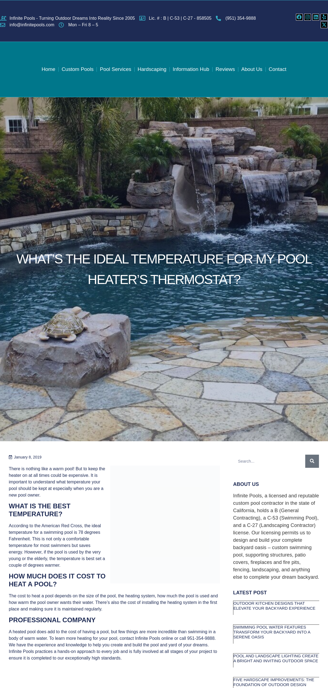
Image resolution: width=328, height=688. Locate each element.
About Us (253, 69)
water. (88, 602)
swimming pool (58, 532)
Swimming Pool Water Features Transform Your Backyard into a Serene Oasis (271, 632)
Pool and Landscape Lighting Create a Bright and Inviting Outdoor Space (275, 658)
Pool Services (115, 69)
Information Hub (191, 69)
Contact (279, 69)
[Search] (312, 461)
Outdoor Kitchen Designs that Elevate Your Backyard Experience (274, 605)
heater (15, 475)
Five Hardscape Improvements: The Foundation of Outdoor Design (273, 682)
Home (47, 69)
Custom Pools (76, 69)
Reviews (226, 69)
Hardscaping (151, 69)
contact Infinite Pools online (146, 638)
